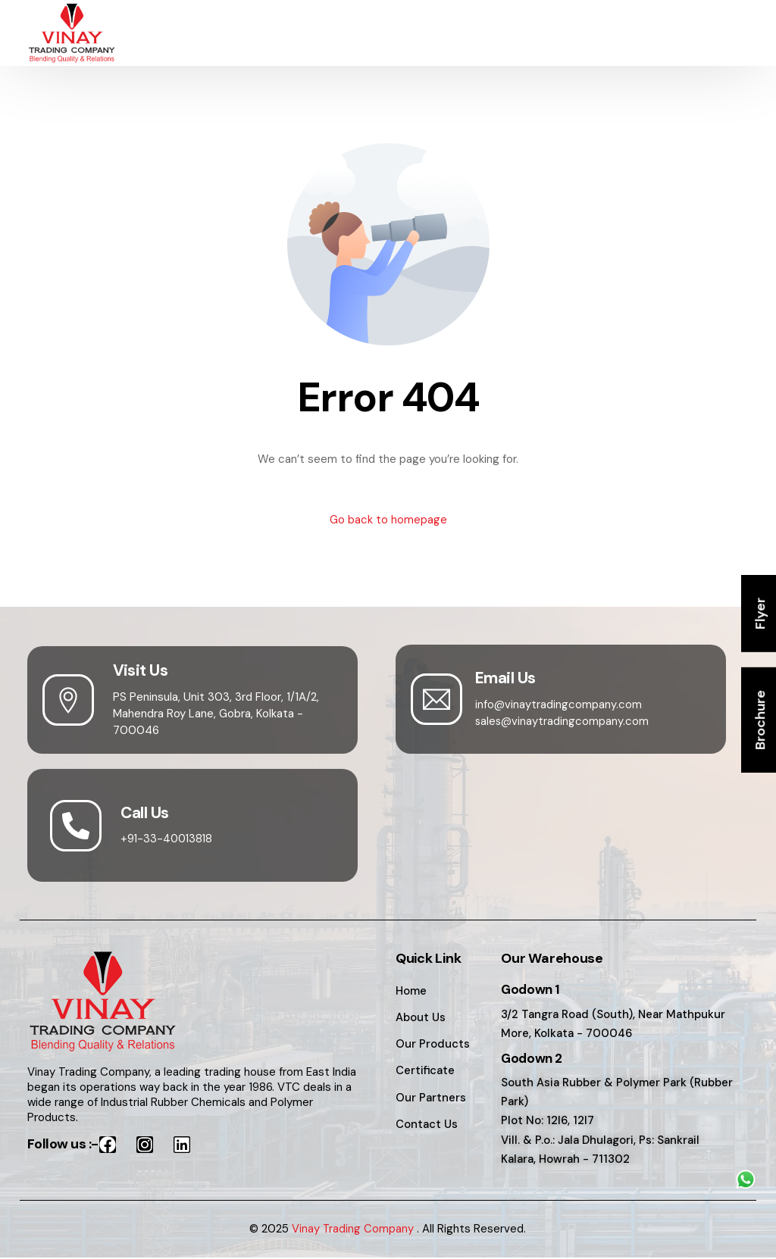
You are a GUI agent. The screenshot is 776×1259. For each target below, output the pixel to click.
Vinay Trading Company (353, 1230)
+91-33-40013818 (168, 839)
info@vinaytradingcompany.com (559, 704)
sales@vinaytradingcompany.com (563, 721)
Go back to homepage (388, 519)
